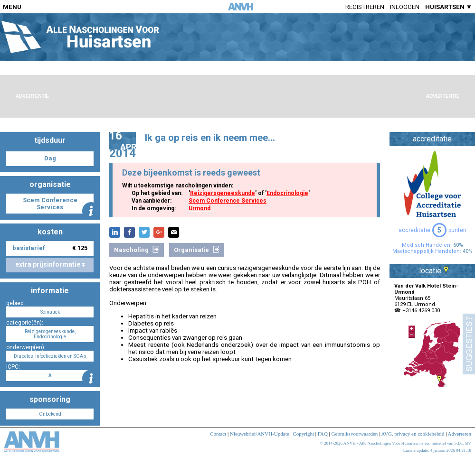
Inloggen (404, 6)
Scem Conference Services (227, 200)
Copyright (303, 434)
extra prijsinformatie (50, 264)
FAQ (323, 434)
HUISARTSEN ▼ (448, 6)
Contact (218, 434)
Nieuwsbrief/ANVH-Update (259, 434)
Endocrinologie (287, 193)
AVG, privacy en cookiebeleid (412, 434)
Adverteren (459, 434)
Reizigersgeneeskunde (222, 193)
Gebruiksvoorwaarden (355, 434)
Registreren (364, 6)
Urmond (199, 208)
